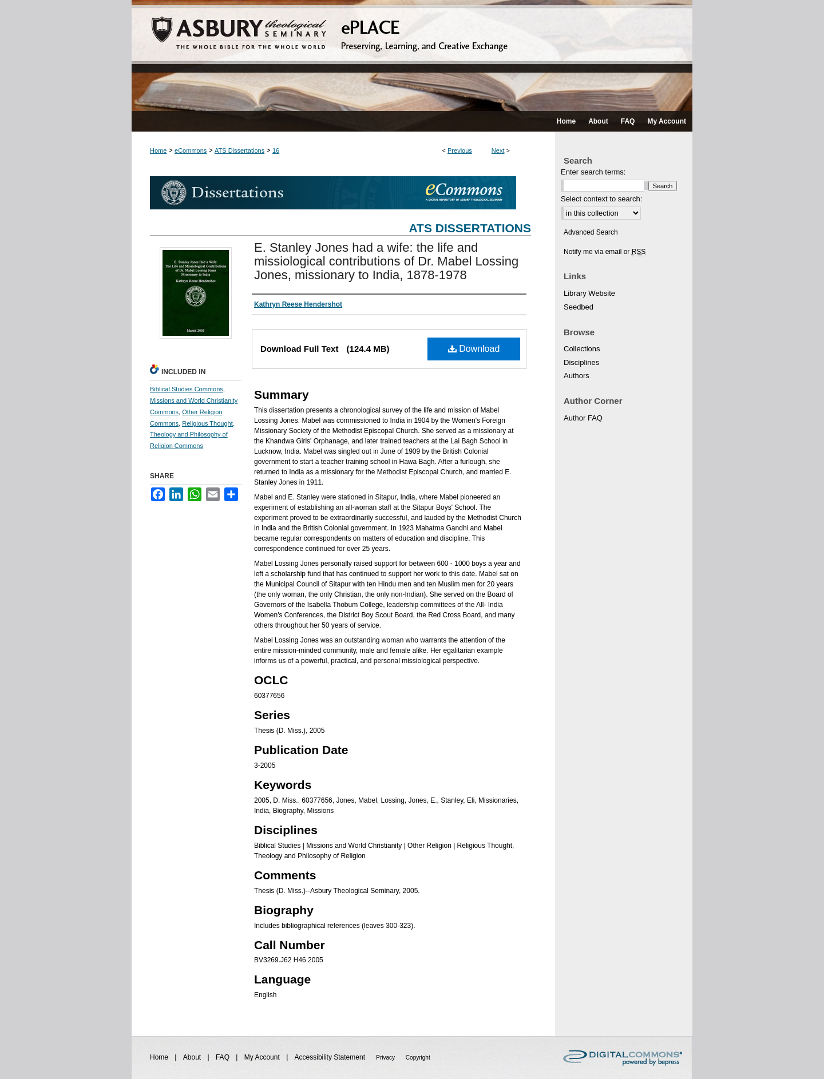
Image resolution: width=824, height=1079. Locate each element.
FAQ (223, 1057)
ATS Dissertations (239, 150)
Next (498, 150)
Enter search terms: (593, 172)
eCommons (191, 150)
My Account (263, 1057)
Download (474, 349)
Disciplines (581, 362)
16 (275, 150)
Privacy (386, 1057)
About (193, 1057)
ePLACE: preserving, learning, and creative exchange (412, 55)
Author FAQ (583, 418)
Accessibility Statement (331, 1057)
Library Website (589, 293)
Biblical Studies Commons (186, 389)
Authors (576, 375)
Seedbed (578, 307)
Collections (582, 348)
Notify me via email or (604, 252)
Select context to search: (601, 199)
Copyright (418, 1057)
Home (158, 150)
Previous (459, 150)
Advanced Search (591, 232)
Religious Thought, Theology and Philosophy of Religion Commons (192, 435)
